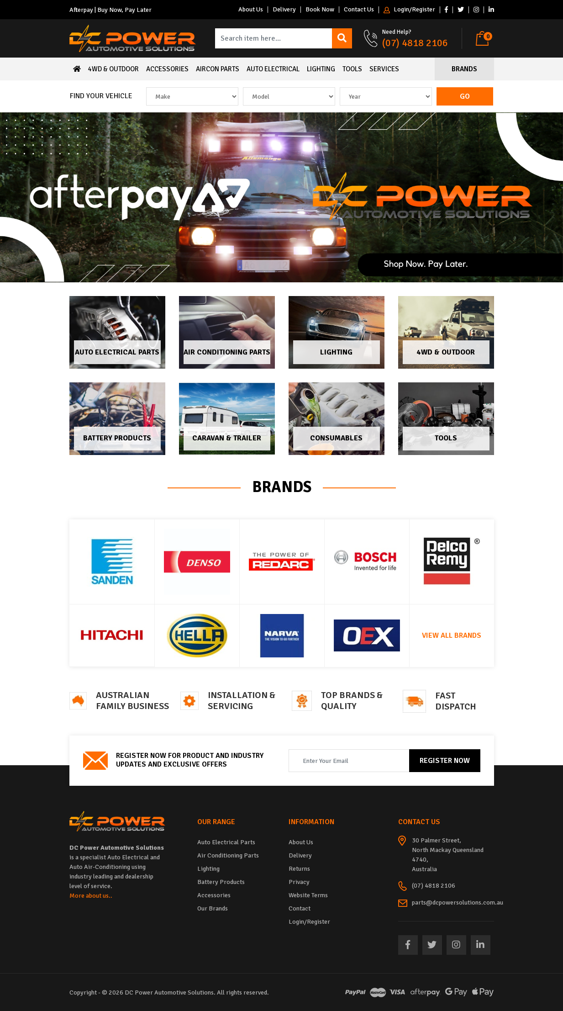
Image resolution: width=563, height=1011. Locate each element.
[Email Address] (349, 760)
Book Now (319, 9)
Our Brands (212, 908)
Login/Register (409, 9)
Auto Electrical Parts (117, 352)
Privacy (299, 882)
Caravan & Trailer (226, 438)
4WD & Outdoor (113, 69)
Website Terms (308, 895)
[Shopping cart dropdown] (485, 38)
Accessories (167, 69)
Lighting (321, 69)
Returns (299, 869)
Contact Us (359, 9)
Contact (299, 908)
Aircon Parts (217, 69)
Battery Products (117, 438)
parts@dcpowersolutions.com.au (457, 902)
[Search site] (342, 38)
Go (465, 96)
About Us (250, 9)
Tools (352, 69)
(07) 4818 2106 (415, 43)
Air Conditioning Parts (227, 352)
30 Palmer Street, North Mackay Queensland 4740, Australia (448, 854)
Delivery (284, 9)
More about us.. (90, 896)
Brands (464, 69)
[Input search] (273, 38)
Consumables (336, 438)
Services (384, 69)
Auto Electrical (273, 69)
